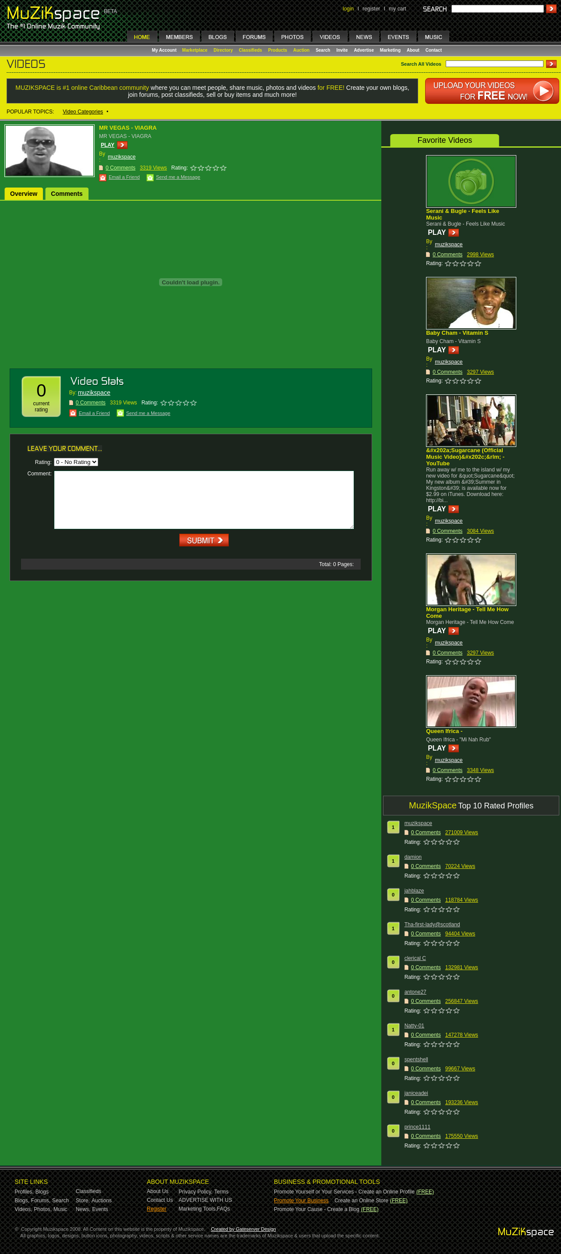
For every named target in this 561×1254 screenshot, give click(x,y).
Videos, (23, 1209)
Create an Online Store (361, 1200)
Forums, (40, 1200)
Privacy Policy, (196, 1192)
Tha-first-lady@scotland (432, 924)
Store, (83, 1200)
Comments (66, 193)
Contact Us (160, 1200)
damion (413, 857)
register (371, 9)
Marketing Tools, (198, 1209)
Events (100, 1209)
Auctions (102, 1200)
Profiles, (24, 1192)
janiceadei (416, 1093)
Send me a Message (178, 177)
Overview (23, 193)
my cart (397, 9)
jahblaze (414, 891)
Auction (301, 50)
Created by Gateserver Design (243, 1229)
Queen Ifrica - (444, 731)
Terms (221, 1192)
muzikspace (121, 157)
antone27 (415, 992)
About (413, 50)
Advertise (364, 50)
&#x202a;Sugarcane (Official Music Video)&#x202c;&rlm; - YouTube (465, 457)
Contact (434, 50)
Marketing (390, 50)
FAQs (223, 1209)
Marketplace (195, 50)
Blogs (42, 1192)
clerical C (415, 958)
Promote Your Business (301, 1200)
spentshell (416, 1059)
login (348, 9)
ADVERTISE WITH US (205, 1200)
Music (60, 1209)
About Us (157, 1191)
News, (83, 1209)
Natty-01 (414, 1026)
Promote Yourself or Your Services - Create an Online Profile (344, 1192)
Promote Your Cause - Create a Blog (316, 1209)
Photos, (43, 1209)
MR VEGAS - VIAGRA (127, 127)
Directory (223, 50)
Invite (342, 50)
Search (323, 50)
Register (157, 1209)
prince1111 (417, 1127)
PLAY (107, 145)
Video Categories (83, 112)
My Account (165, 50)
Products (277, 50)
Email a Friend (124, 177)
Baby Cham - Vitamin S (457, 332)
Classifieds (250, 50)
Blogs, (22, 1200)
